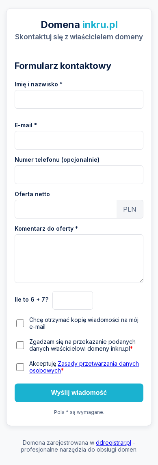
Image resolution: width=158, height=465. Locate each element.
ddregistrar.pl (113, 442)
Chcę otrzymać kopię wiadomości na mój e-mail (84, 323)
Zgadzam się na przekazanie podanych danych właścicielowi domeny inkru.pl (82, 345)
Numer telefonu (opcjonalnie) (57, 159)
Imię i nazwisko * (39, 84)
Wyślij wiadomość (79, 392)
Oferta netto (32, 194)
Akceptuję (84, 367)
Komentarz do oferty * (46, 228)
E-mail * (26, 125)
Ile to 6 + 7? (31, 299)
